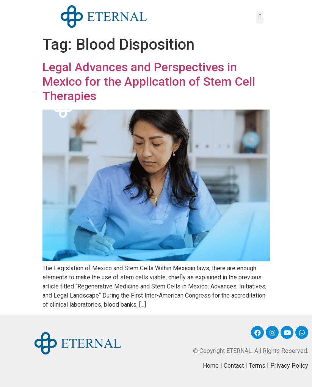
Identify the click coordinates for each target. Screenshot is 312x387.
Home (211, 365)
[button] (259, 17)
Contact (234, 365)
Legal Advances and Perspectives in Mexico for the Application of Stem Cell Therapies (148, 81)
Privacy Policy (289, 365)
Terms (257, 365)
